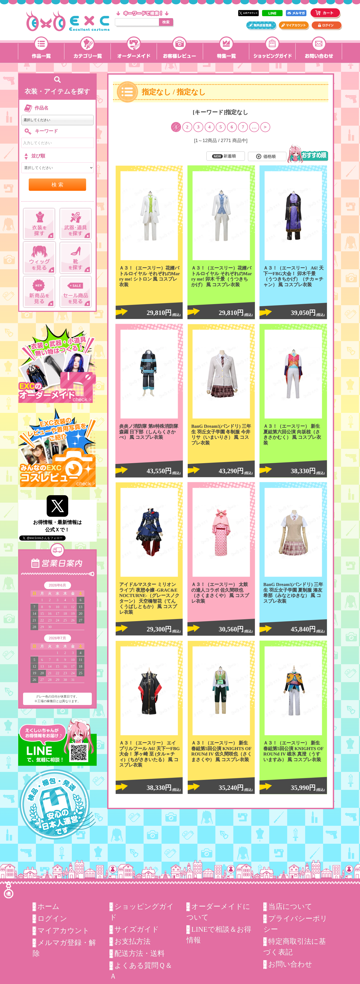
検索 (165, 22)
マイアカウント (63, 931)
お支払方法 (132, 941)
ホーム (48, 906)
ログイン (52, 918)
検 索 (57, 184)
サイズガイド (136, 929)
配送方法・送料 (139, 953)
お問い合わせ (290, 964)
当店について (290, 906)
